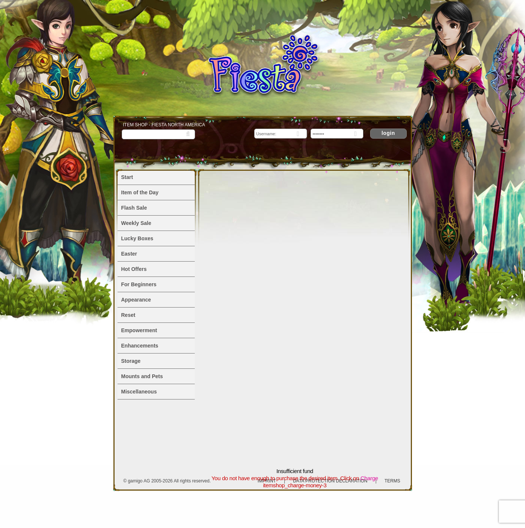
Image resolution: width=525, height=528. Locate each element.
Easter (129, 254)
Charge (369, 478)
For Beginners (139, 284)
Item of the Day (140, 192)
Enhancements (140, 346)
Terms (392, 481)
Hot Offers (134, 269)
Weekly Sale (136, 223)
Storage (131, 361)
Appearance (136, 300)
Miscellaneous (139, 392)
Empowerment (139, 330)
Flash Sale (134, 208)
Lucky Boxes (137, 238)
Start (127, 177)
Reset (128, 315)
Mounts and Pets (142, 376)
